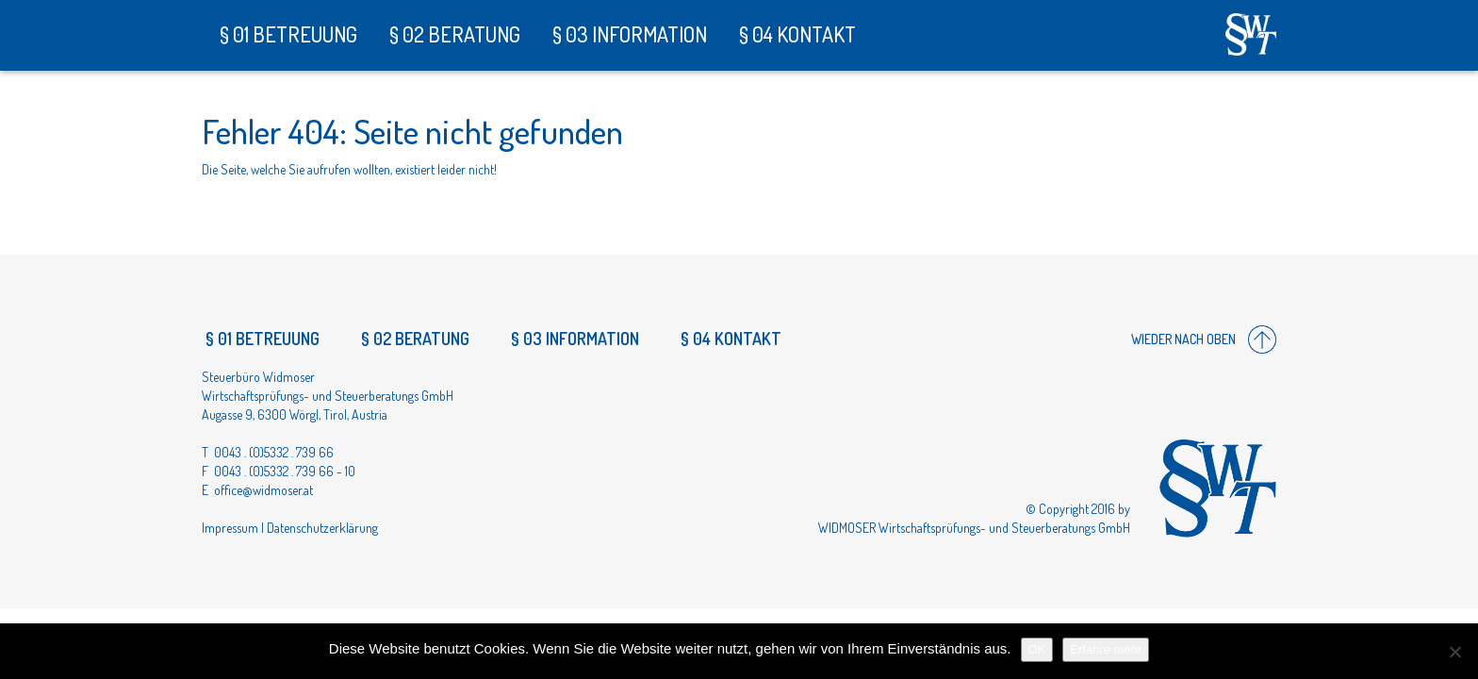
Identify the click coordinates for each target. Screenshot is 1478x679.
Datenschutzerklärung (322, 528)
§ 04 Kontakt (795, 34)
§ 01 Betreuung (286, 34)
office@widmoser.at (263, 490)
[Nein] (1454, 651)
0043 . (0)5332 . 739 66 (274, 452)
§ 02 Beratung (453, 34)
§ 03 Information (628, 34)
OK (1037, 649)
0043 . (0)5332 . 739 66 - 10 (284, 471)
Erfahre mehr (1105, 649)
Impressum (230, 528)
